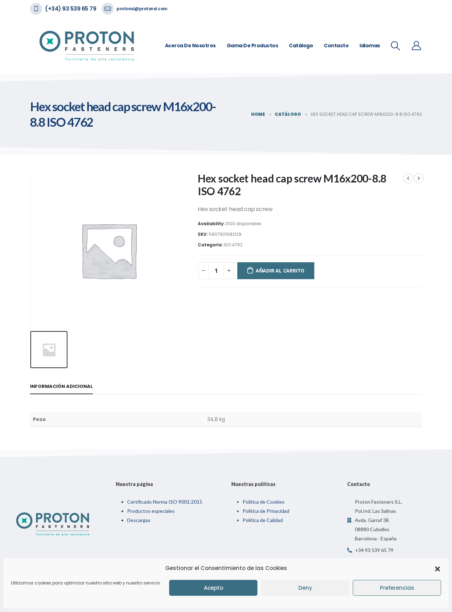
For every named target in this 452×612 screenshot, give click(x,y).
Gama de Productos (252, 45)
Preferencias (397, 588)
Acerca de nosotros (190, 45)
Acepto (213, 588)
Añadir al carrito (280, 270)
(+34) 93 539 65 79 (70, 9)
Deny (305, 588)
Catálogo (301, 45)
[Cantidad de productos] (216, 270)
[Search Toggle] (395, 45)
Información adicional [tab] (61, 386)
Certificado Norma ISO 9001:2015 (164, 502)
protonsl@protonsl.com (142, 9)
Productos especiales (151, 511)
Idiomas (369, 45)
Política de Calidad (263, 520)
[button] (437, 568)
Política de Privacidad (266, 511)
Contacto (336, 45)
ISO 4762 (233, 245)
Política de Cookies (264, 502)
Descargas (138, 520)
